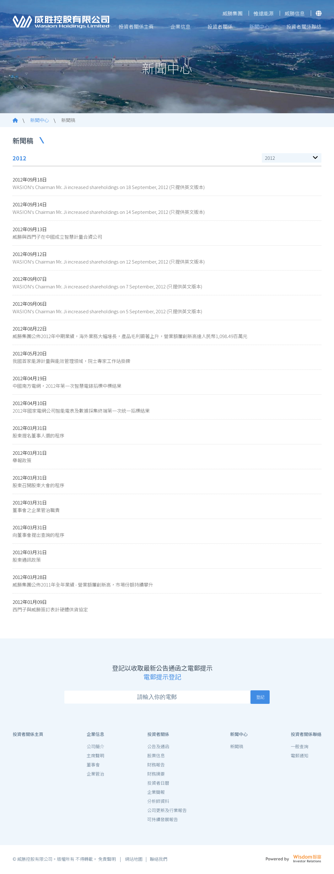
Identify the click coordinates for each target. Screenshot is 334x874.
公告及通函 (158, 748)
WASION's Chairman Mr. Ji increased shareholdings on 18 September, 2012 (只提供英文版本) (109, 187)
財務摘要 (156, 775)
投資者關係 (220, 26)
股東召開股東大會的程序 (38, 485)
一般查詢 (299, 748)
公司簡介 (95, 748)
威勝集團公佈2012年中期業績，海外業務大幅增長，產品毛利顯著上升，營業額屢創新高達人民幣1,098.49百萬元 (130, 336)
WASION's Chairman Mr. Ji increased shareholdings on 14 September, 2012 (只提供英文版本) (109, 212)
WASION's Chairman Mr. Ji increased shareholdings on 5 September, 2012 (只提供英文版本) (107, 311)
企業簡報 (156, 793)
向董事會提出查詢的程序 (38, 535)
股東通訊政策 (27, 559)
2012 (270, 157)
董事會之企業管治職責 (36, 510)
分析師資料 (158, 802)
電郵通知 (299, 757)
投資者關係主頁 (136, 26)
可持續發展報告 (162, 821)
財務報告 (156, 766)
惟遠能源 (264, 13)
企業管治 (95, 775)
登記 (260, 696)
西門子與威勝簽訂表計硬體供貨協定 (50, 609)
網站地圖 (133, 861)
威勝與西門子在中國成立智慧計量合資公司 (57, 236)
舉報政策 (22, 460)
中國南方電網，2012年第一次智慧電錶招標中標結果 (67, 385)
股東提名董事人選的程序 (38, 435)
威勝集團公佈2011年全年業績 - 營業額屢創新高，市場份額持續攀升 (83, 584)
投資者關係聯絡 (303, 26)
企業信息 (180, 26)
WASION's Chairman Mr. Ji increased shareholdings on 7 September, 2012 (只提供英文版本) (107, 286)
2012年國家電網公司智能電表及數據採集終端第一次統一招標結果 (81, 410)
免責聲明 (107, 861)
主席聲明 (95, 757)
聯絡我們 (158, 861)
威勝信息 (295, 13)
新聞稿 (68, 120)
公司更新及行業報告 (167, 812)
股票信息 (156, 757)
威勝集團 (233, 13)
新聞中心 (259, 26)
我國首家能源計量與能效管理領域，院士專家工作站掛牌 (71, 361)
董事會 (93, 766)
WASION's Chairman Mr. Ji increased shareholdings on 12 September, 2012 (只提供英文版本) (109, 261)
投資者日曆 (158, 784)
